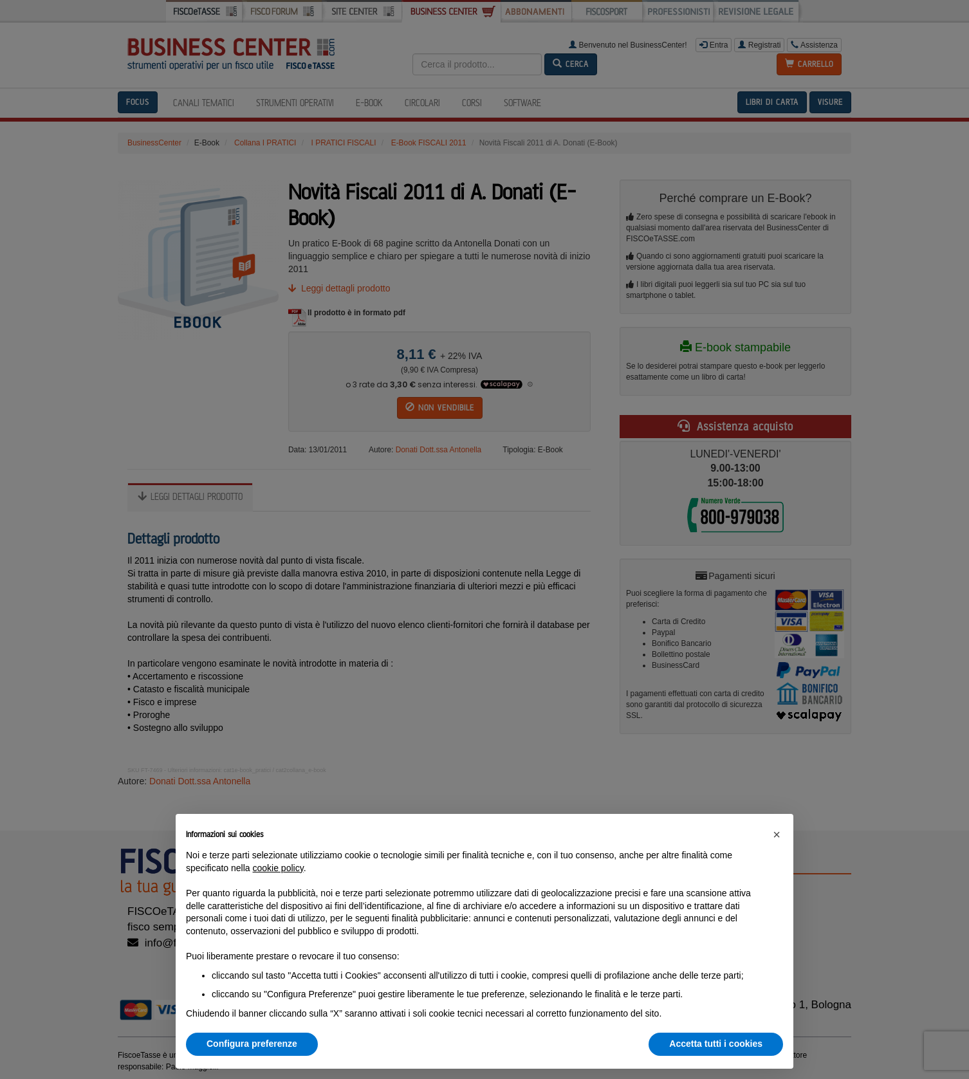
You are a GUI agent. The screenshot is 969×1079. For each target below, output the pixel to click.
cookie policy (278, 868)
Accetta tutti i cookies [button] (715, 1043)
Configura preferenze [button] (252, 1043)
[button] (776, 834)
